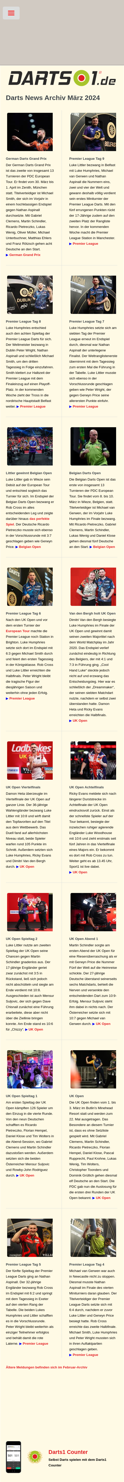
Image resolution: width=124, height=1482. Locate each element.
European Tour (18, 631)
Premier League (85, 244)
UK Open (80, 720)
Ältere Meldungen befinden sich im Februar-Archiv (46, 1367)
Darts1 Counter (68, 1452)
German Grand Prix (24, 255)
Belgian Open (30, 547)
